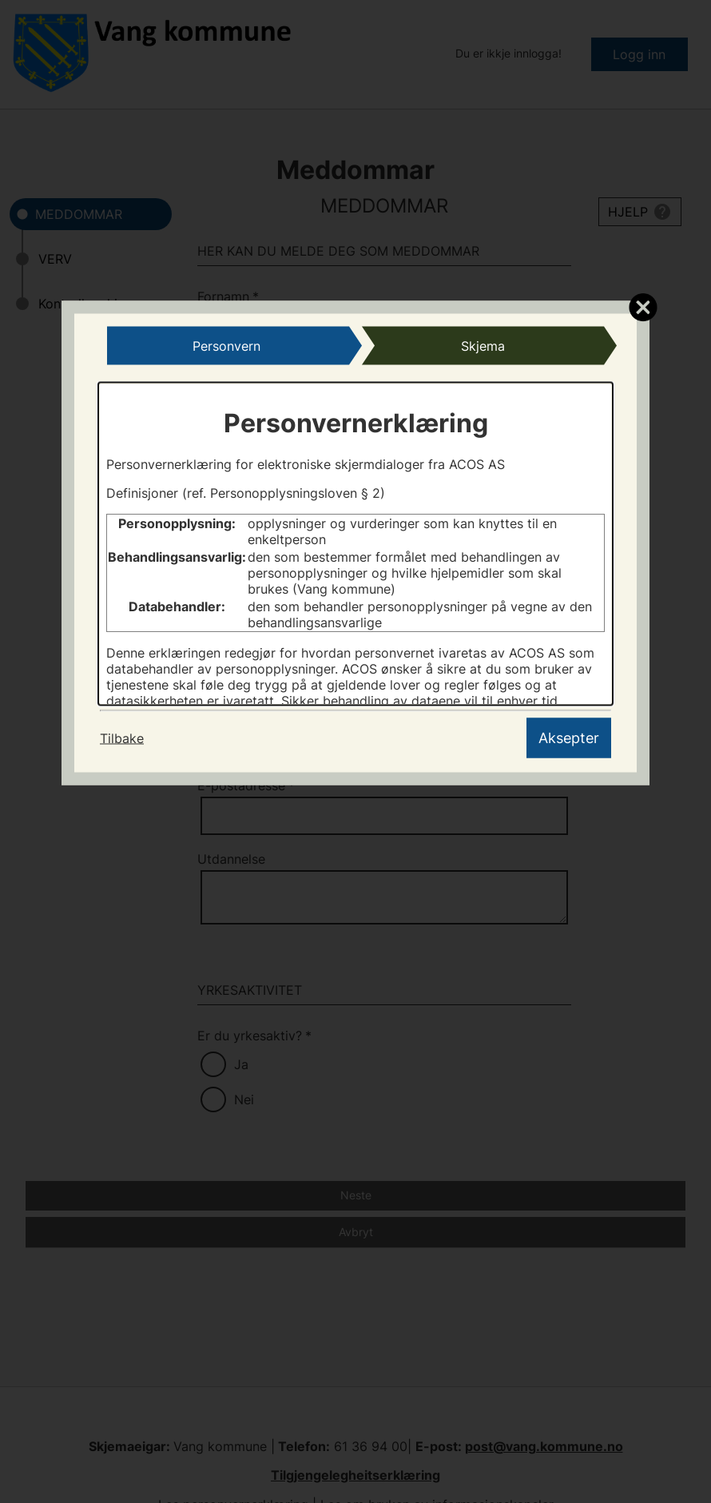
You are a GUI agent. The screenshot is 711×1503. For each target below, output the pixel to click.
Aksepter (568, 737)
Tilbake (122, 738)
